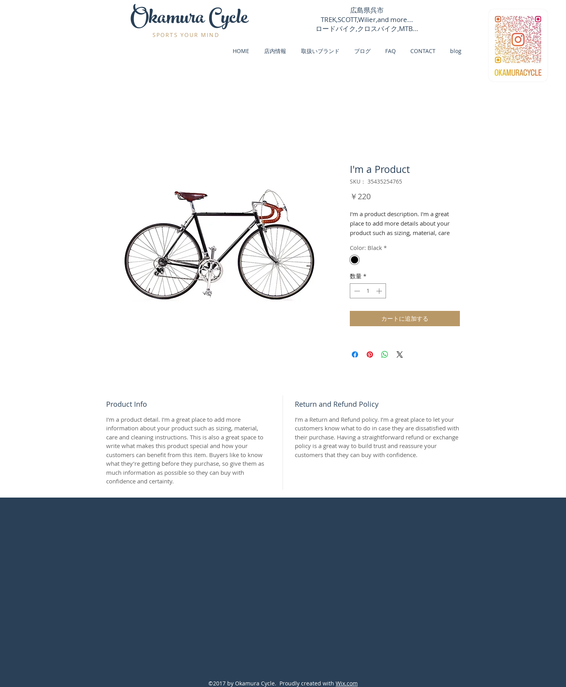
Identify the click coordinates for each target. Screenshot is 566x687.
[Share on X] (399, 354)
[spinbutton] (368, 291)
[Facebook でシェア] (355, 354)
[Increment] (380, 291)
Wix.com (347, 683)
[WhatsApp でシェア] (385, 354)
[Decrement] (356, 291)
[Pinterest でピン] (370, 354)
